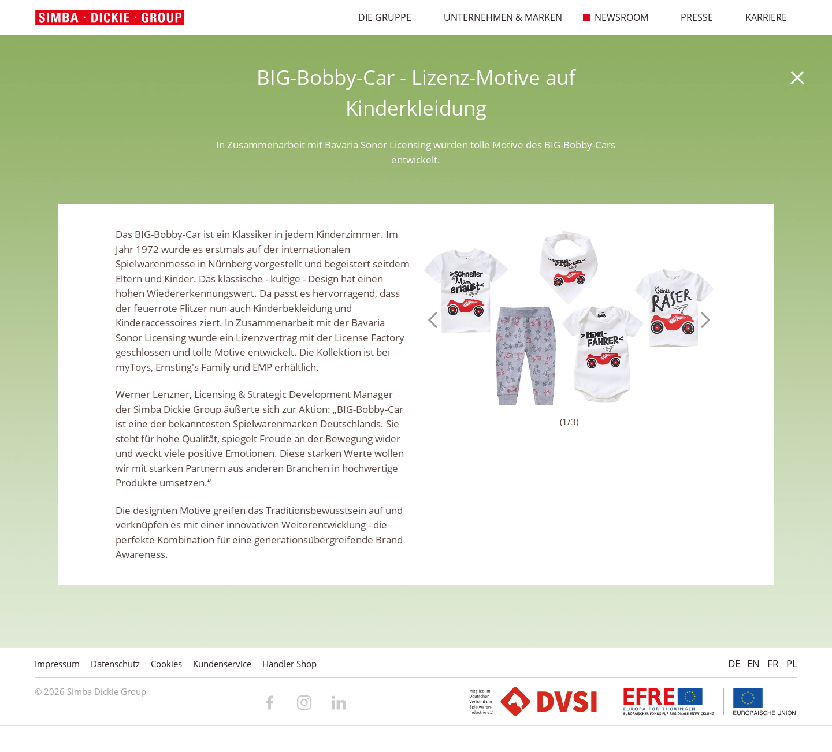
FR (773, 663)
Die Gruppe (379, 17)
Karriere (760, 17)
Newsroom (615, 17)
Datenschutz (115, 663)
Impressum (57, 663)
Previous (436, 320)
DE (734, 663)
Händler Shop (289, 663)
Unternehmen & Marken (497, 17)
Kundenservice (222, 663)
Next (702, 320)
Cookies (166, 663)
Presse (691, 17)
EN (753, 663)
